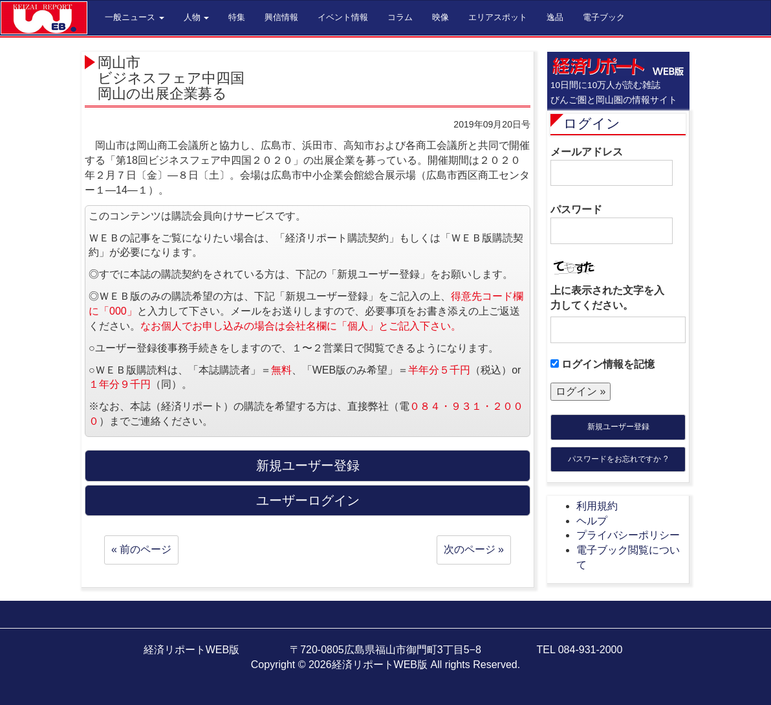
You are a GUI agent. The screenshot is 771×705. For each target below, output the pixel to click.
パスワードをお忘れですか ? (618, 459)
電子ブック (604, 17)
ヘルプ (591, 520)
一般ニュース (134, 17)
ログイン (591, 123)
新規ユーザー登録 (618, 426)
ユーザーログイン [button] (308, 500)
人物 (197, 17)
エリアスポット (497, 17)
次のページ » (474, 549)
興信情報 (281, 17)
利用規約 (597, 505)
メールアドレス (611, 166)
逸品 (555, 17)
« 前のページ (141, 549)
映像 (440, 17)
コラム (400, 17)
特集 (236, 17)
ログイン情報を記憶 (602, 364)
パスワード (611, 224)
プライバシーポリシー (628, 535)
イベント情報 (343, 17)
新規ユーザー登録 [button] (308, 465)
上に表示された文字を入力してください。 (607, 298)
